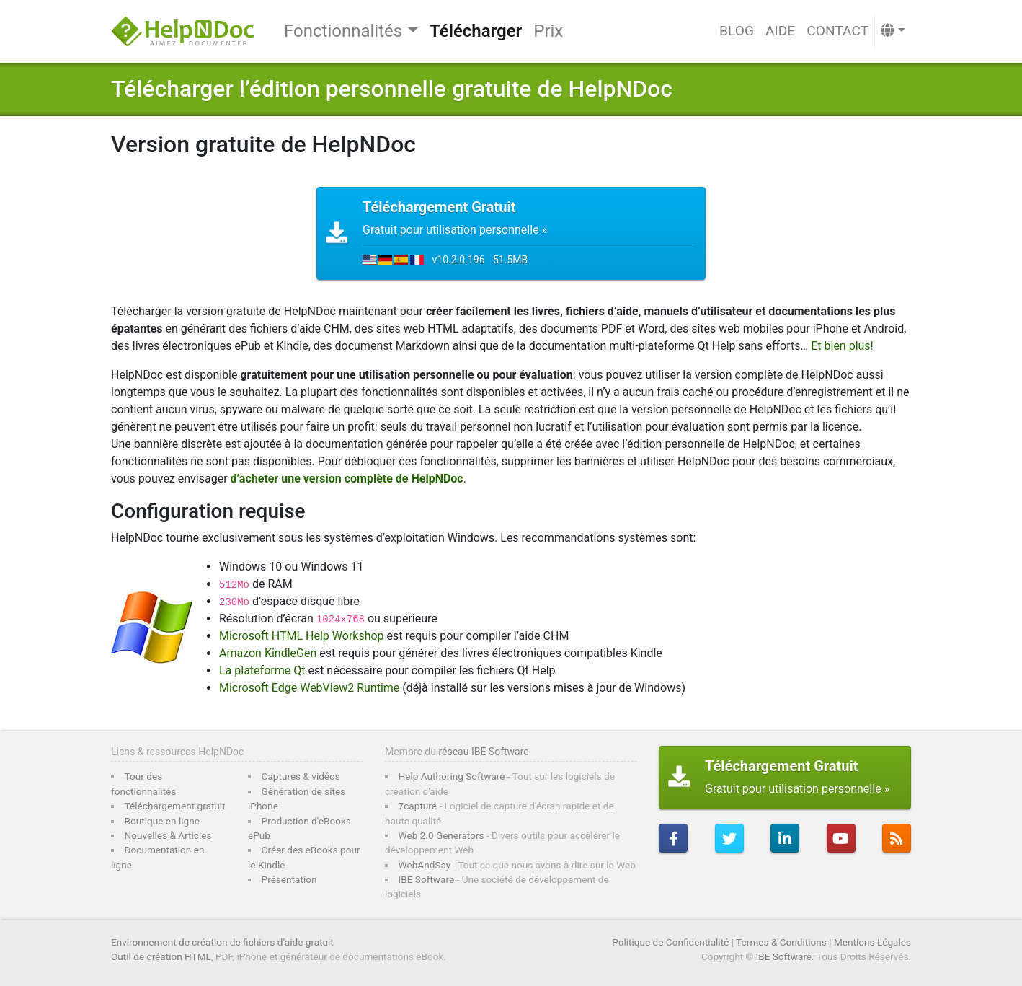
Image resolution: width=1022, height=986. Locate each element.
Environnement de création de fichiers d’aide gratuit (222, 942)
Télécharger (476, 31)
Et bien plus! (842, 346)
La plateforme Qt (262, 670)
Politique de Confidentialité (670, 942)
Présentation (289, 879)
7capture (418, 805)
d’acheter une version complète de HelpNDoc (347, 478)
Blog (736, 30)
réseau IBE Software (483, 751)
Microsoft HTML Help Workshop (301, 636)
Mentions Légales (872, 942)
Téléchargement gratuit (175, 805)
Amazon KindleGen (267, 653)
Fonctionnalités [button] (343, 31)
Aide (780, 30)
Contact (837, 30)
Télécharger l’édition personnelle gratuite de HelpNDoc (391, 88)
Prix (548, 31)
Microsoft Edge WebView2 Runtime (309, 688)
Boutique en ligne (162, 821)
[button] (893, 31)
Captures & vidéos (301, 776)
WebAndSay (425, 865)
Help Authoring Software (452, 776)
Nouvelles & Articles (168, 835)
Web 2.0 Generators (441, 835)
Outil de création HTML (161, 956)
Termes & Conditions (781, 942)
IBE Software (427, 879)
